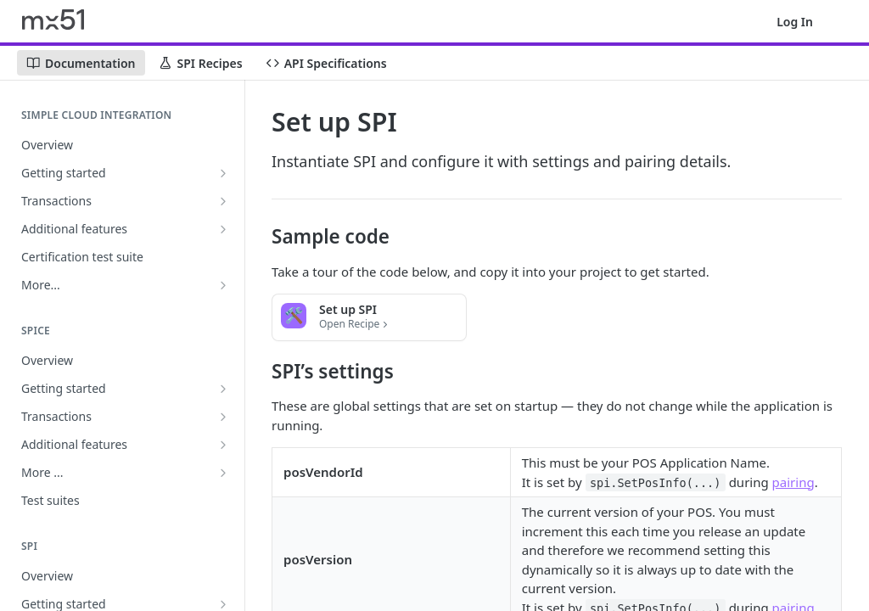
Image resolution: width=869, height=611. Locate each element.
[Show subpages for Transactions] (223, 201)
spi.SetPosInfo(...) (655, 483)
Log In (794, 22)
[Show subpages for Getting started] (223, 173)
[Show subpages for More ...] (223, 472)
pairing (793, 482)
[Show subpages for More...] (223, 285)
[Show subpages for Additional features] (223, 229)
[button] (369, 317)
